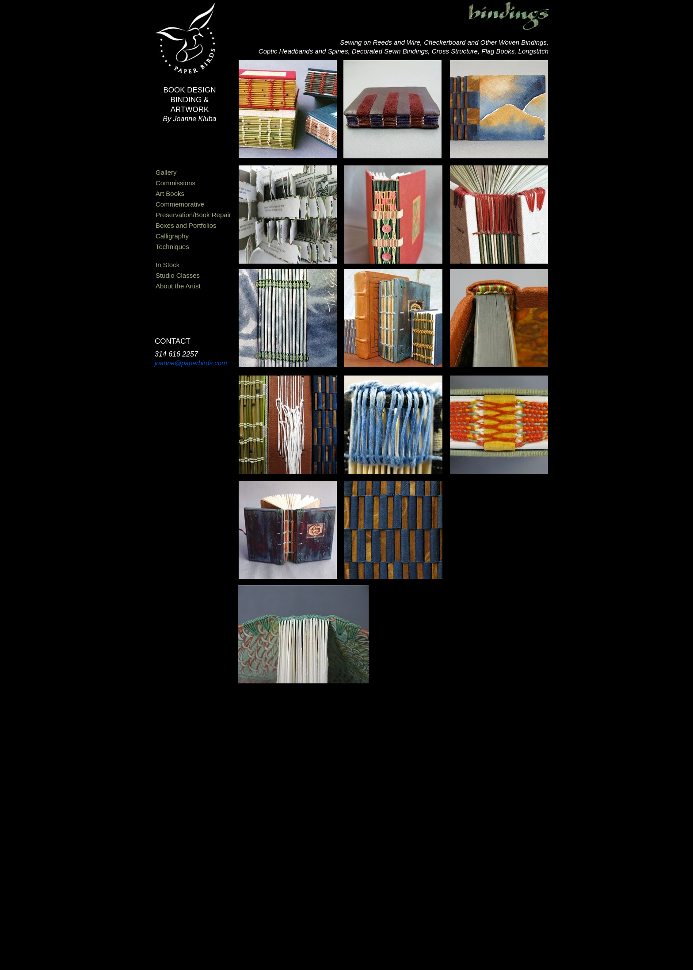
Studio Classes (178, 275)
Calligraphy (172, 236)
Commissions (175, 183)
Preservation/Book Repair (193, 215)
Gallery (166, 172)
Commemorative (180, 204)
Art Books (170, 193)
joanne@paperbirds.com (191, 363)
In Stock (167, 264)
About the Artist (178, 286)
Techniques (172, 246)
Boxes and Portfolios (186, 225)
